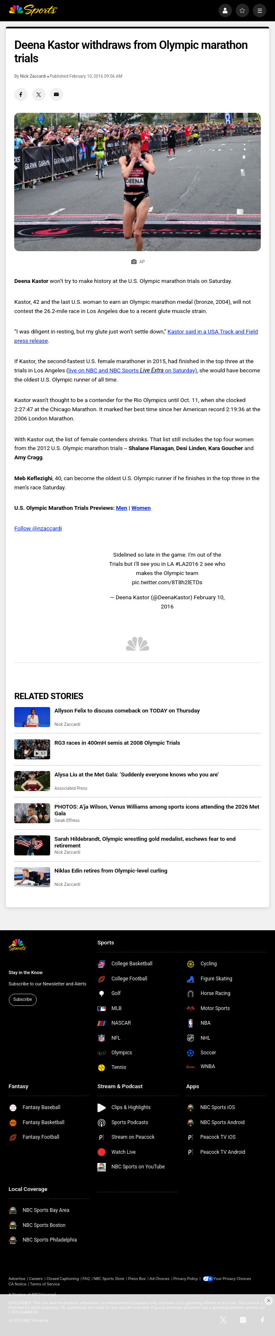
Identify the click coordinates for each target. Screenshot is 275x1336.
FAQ (86, 1278)
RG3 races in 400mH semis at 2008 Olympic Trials (117, 742)
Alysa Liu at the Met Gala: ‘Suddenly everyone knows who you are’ (136, 774)
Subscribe (22, 999)
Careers (36, 1278)
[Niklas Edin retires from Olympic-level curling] (32, 877)
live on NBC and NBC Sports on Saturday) (132, 370)
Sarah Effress (66, 820)
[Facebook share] (21, 94)
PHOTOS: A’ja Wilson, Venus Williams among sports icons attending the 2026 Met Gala (156, 810)
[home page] (33, 11)
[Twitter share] (39, 94)
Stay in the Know (26, 972)
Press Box (136, 1278)
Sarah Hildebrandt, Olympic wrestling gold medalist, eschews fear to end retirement (145, 842)
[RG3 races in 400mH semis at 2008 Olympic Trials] (32, 749)
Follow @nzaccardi (38, 528)
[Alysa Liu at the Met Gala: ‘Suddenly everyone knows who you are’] (32, 781)
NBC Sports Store (109, 1278)
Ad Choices (160, 1278)
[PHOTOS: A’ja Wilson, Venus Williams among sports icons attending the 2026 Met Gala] (32, 813)
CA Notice (17, 1284)
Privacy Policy (185, 1278)
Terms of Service (45, 1284)
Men (121, 507)
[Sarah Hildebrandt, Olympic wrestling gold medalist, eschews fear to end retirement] (32, 845)
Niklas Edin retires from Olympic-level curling (110, 870)
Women (140, 507)
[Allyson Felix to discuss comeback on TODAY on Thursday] (32, 717)
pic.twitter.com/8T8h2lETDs (167, 582)
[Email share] (56, 94)
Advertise (17, 1278)
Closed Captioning (62, 1278)
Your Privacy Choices (233, 1278)
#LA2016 (186, 563)
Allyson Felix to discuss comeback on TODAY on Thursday (127, 710)
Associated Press (70, 788)
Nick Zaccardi (33, 76)
